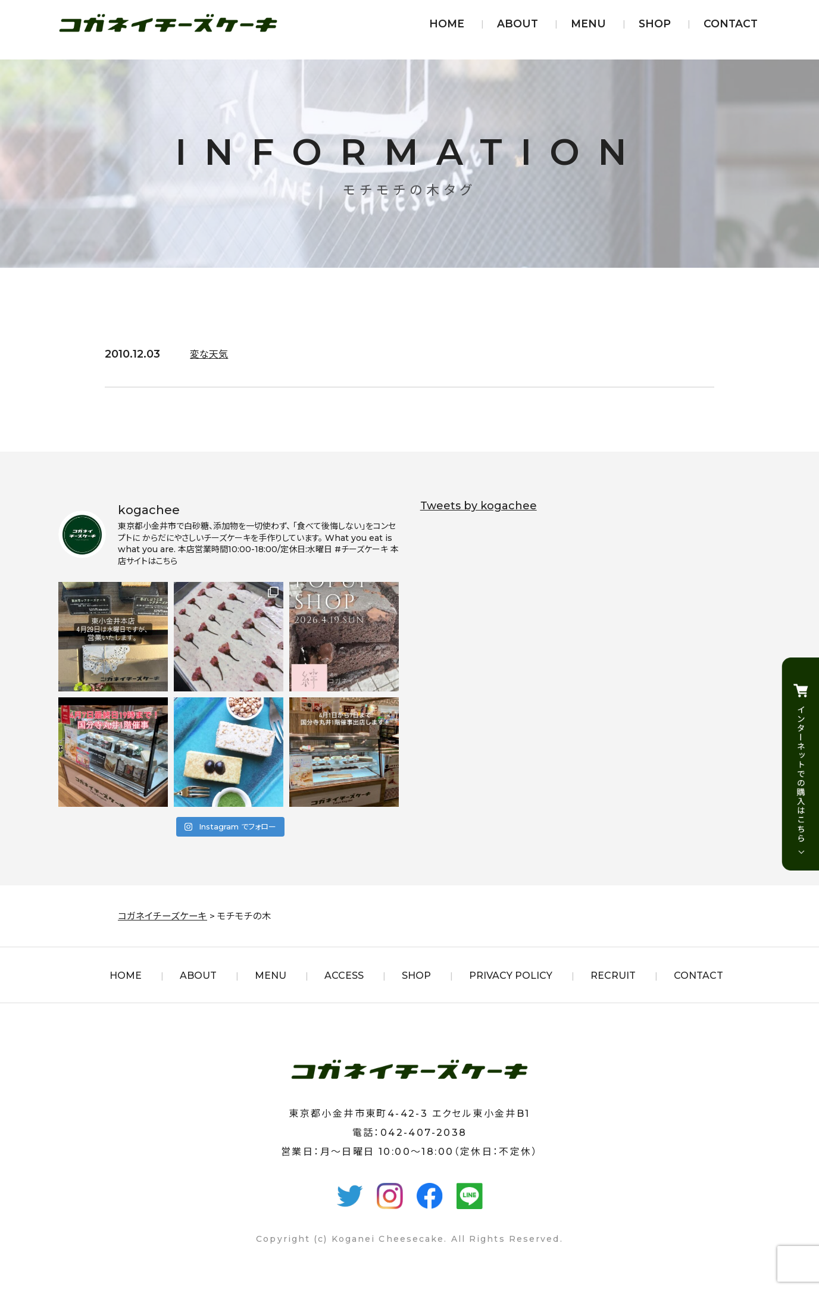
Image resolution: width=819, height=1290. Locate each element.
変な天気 (211, 354)
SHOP (655, 23)
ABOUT (517, 23)
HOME (446, 23)
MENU (588, 23)
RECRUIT (613, 975)
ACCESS (344, 975)
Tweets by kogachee (478, 505)
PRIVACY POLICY (510, 975)
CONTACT (731, 23)
